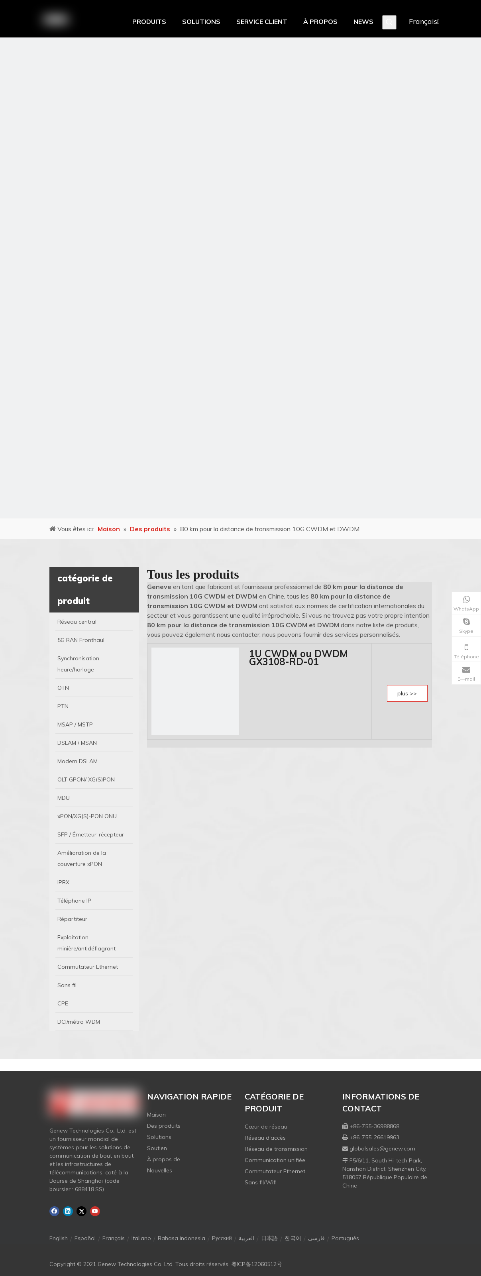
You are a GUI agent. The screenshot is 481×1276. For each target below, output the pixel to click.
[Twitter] (81, 1211)
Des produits (164, 1125)
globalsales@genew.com (382, 1148)
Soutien (157, 1148)
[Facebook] (54, 1211)
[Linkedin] (68, 1211)
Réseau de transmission (276, 1148)
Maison (156, 1114)
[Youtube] (95, 1211)
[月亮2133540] (240, 277)
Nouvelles (159, 1170)
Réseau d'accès (265, 1137)
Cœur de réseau (266, 1126)
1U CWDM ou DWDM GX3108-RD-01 (298, 657)
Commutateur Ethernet (275, 1171)
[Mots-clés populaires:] (389, 22)
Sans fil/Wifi (261, 1182)
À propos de (163, 1159)
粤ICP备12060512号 (256, 1264)
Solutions (159, 1137)
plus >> (407, 693)
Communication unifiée (275, 1160)
